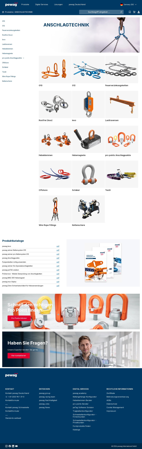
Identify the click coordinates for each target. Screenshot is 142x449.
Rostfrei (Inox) (7, 35)
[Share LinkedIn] (13, 446)
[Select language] (128, 4)
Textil (4, 72)
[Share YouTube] (16, 446)
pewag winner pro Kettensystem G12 (15, 254)
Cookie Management (115, 407)
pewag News (44, 407)
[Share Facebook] (10, 446)
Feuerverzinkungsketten (11, 30)
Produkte (25, 4)
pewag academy (79, 393)
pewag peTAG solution (10, 270)
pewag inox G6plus (9, 282)
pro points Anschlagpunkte (118, 155)
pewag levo (6, 246)
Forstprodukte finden (82, 426)
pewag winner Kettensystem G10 (14, 250)
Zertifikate (110, 393)
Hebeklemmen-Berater (82, 400)
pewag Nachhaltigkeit (48, 400)
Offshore (5, 63)
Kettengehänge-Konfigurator (85, 397)
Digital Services (41, 4)
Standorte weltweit (13, 418)
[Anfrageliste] (130, 12)
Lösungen (58, 4)
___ (6, 404)
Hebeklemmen (7, 49)
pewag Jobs (44, 404)
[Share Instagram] (6, 446)
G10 (3, 21)
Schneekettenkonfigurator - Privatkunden (84, 421)
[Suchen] (121, 12)
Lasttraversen (7, 44)
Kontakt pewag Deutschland (17, 393)
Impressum (111, 411)
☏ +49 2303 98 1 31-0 (14, 397)
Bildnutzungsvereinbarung (117, 397)
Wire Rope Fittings (9, 76)
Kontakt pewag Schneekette (17, 407)
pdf (58, 246)
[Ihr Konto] (138, 12)
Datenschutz (111, 404)
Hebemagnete (7, 53)
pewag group (44, 393)
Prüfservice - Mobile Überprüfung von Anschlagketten (22, 274)
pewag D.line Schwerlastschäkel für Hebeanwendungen (22, 286)
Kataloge (76, 430)
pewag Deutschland (77, 4)
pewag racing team (47, 397)
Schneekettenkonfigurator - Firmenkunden (84, 415)
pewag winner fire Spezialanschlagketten (17, 266)
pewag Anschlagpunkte (11, 258)
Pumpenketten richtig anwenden (14, 262)
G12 (3, 26)
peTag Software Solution (83, 407)
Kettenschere (7, 81)
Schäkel (5, 67)
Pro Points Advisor (19, 318)
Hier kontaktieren (18, 355)
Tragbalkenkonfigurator (83, 411)
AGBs (108, 400)
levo (3, 39)
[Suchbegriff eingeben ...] (99, 12)
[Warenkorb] (134, 12)
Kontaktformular (12, 400)
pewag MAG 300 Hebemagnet (13, 278)
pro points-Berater (81, 404)
